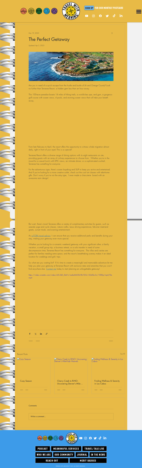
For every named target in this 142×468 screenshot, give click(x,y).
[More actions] (112, 33)
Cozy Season (26, 380)
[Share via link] (46, 334)
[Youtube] (86, 16)
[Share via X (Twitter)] (35, 334)
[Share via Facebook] (30, 334)
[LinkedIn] (121, 16)
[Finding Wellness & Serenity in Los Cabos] (108, 367)
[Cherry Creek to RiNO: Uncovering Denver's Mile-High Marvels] (71, 367)
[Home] (24, 11)
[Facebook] (100, 16)
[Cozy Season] (33, 367)
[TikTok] (114, 16)
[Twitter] (107, 16)
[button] (89, 8)
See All (122, 354)
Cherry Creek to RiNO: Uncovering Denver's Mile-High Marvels (69, 382)
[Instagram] (93, 16)
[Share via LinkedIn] (41, 334)
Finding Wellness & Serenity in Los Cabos (107, 382)
